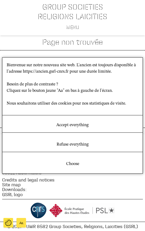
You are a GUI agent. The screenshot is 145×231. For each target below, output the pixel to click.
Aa (21, 223)
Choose (72, 164)
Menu (72, 27)
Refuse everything (73, 144)
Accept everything (72, 125)
